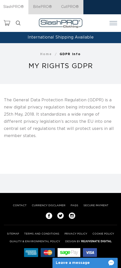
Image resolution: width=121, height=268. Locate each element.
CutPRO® (70, 6)
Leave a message (73, 262)
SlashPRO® (13, 6)
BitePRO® (42, 6)
